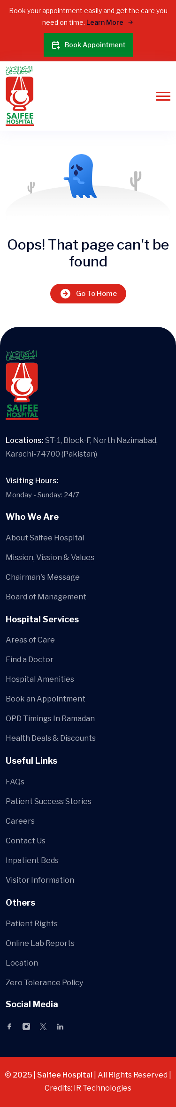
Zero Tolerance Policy (44, 982)
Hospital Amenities (40, 679)
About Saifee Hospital (45, 537)
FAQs (15, 781)
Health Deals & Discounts (51, 738)
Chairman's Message (43, 577)
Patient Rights (32, 923)
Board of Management (46, 596)
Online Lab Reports (40, 943)
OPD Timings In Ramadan (50, 718)
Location (22, 963)
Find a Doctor (30, 659)
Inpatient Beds (32, 860)
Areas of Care (30, 639)
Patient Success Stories (49, 801)
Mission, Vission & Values (50, 557)
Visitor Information (40, 880)
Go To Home (88, 293)
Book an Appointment (45, 698)
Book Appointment (88, 45)
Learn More (110, 22)
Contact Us (26, 840)
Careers (20, 821)
